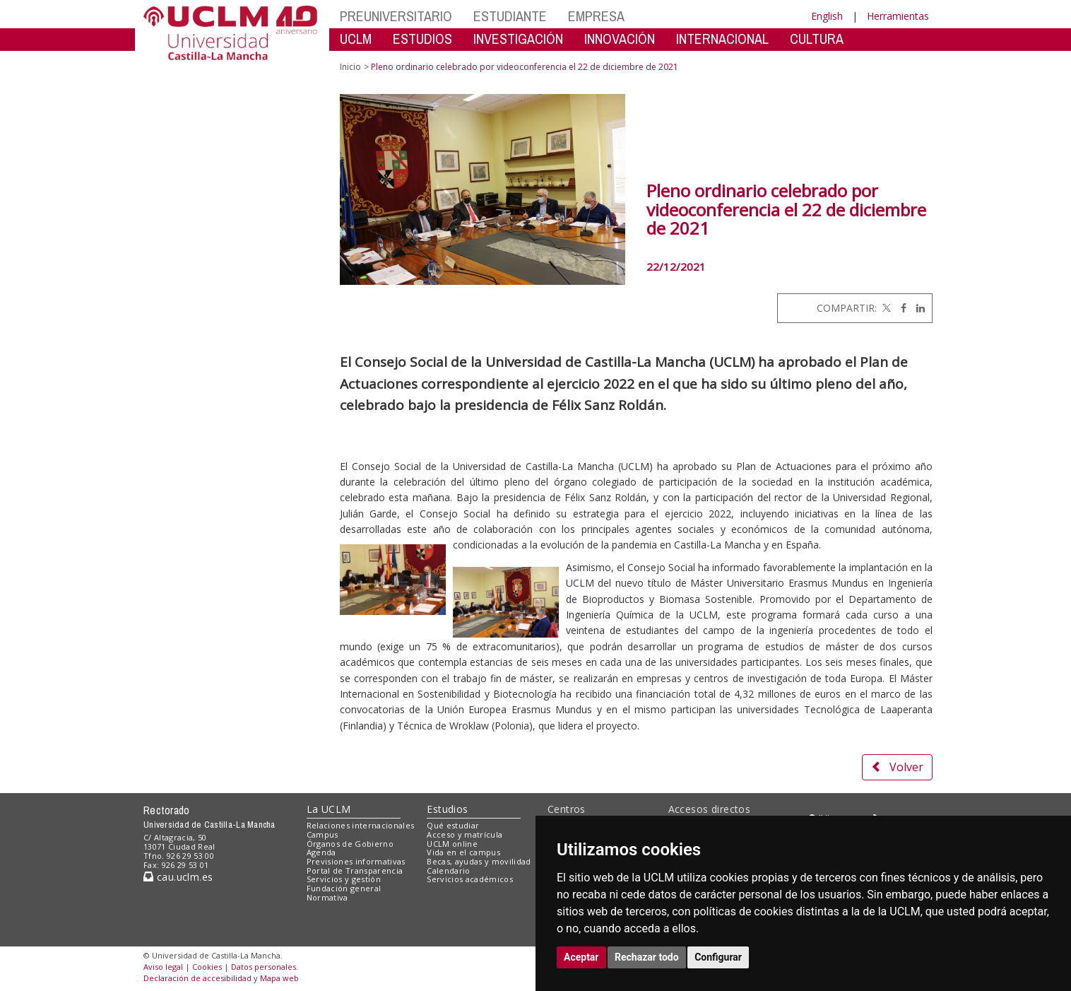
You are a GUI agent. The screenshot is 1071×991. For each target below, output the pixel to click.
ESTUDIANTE (510, 15)
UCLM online (452, 843)
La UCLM (329, 809)
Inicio (350, 67)
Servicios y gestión (344, 879)
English (827, 16)
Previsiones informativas (356, 861)
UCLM (356, 38)
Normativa (327, 897)
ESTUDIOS (422, 38)
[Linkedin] (917, 308)
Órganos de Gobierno (350, 843)
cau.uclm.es (178, 877)
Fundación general (344, 888)
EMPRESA (596, 15)
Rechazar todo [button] (647, 957)
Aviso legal (163, 966)
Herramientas (898, 16)
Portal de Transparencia (355, 870)
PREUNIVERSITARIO (396, 15)
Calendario (448, 870)
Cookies (207, 966)
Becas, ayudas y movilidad (479, 861)
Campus (322, 834)
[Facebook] (900, 308)
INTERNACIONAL (722, 38)
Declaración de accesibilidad (197, 978)
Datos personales (263, 966)
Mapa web (279, 978)
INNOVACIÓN (619, 38)
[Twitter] (885, 308)
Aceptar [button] (581, 957)
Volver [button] (897, 767)
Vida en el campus (463, 852)
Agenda (321, 852)
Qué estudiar (453, 825)
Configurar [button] (718, 957)
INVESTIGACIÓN (518, 38)
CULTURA (817, 38)
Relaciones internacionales (361, 825)
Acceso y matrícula (464, 834)
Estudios (447, 809)
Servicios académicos (470, 879)
